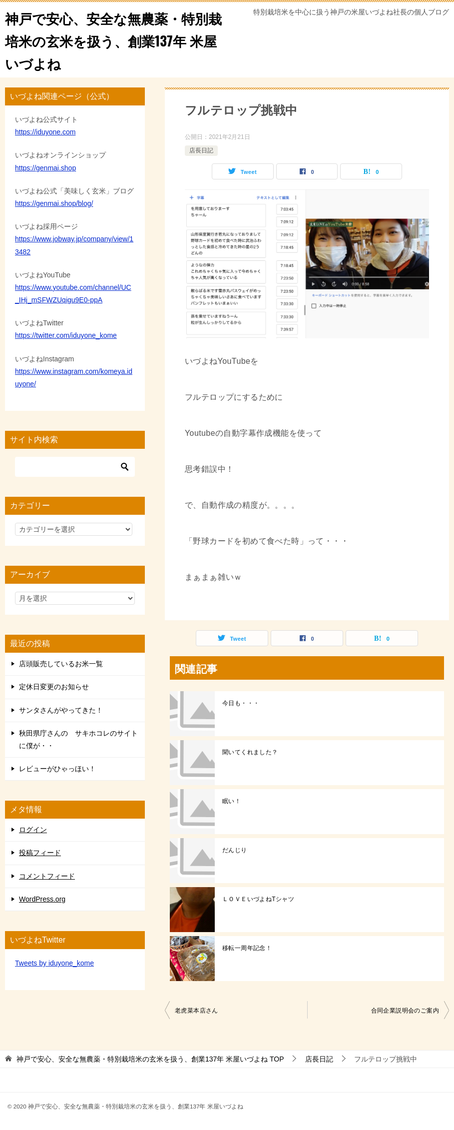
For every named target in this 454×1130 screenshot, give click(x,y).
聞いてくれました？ (250, 752)
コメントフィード (47, 876)
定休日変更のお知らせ (54, 687)
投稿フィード (40, 853)
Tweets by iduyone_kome (54, 963)
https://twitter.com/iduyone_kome (66, 335)
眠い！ (231, 801)
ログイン (33, 830)
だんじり (234, 850)
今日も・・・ (240, 703)
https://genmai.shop (45, 168)
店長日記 (201, 150)
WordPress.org (42, 899)
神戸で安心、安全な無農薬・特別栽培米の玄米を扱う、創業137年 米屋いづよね (113, 39)
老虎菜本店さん (196, 1010)
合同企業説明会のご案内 (405, 1010)
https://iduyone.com (45, 132)
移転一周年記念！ (247, 948)
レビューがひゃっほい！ (57, 769)
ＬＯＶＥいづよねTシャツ (258, 899)
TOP (150, 1059)
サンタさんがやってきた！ (61, 710)
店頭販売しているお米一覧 (61, 664)
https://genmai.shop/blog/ (54, 203)
